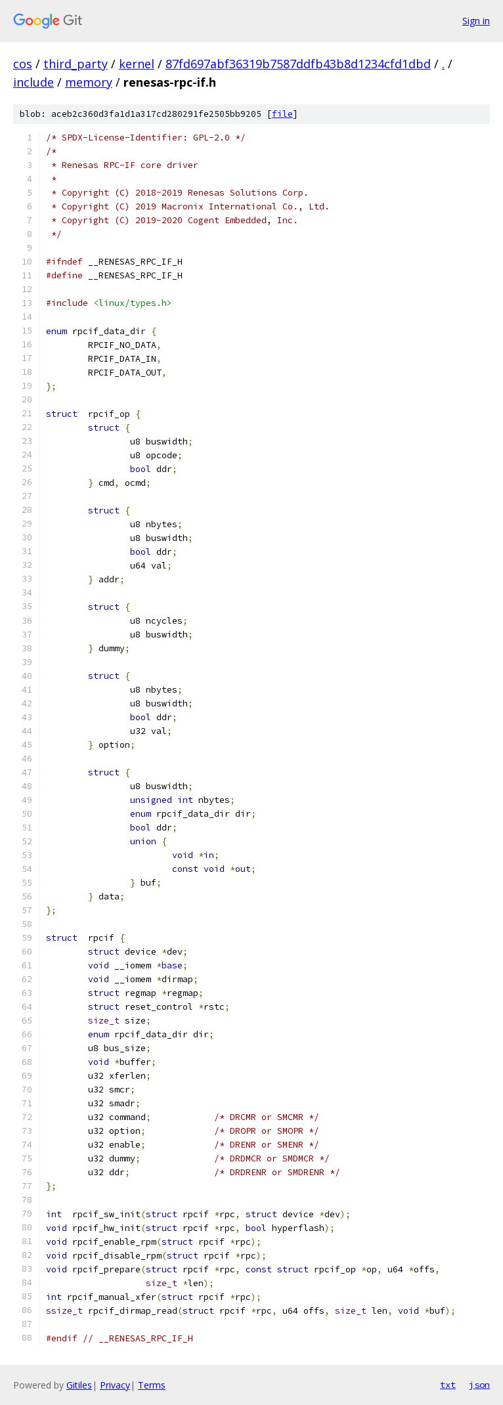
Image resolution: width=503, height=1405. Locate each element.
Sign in (476, 20)
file (282, 113)
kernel (136, 64)
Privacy (115, 1385)
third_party (75, 64)
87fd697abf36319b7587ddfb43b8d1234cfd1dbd (298, 64)
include (33, 82)
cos (22, 64)
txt (448, 1385)
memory (88, 82)
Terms (151, 1385)
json (479, 1385)
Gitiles (79, 1385)
